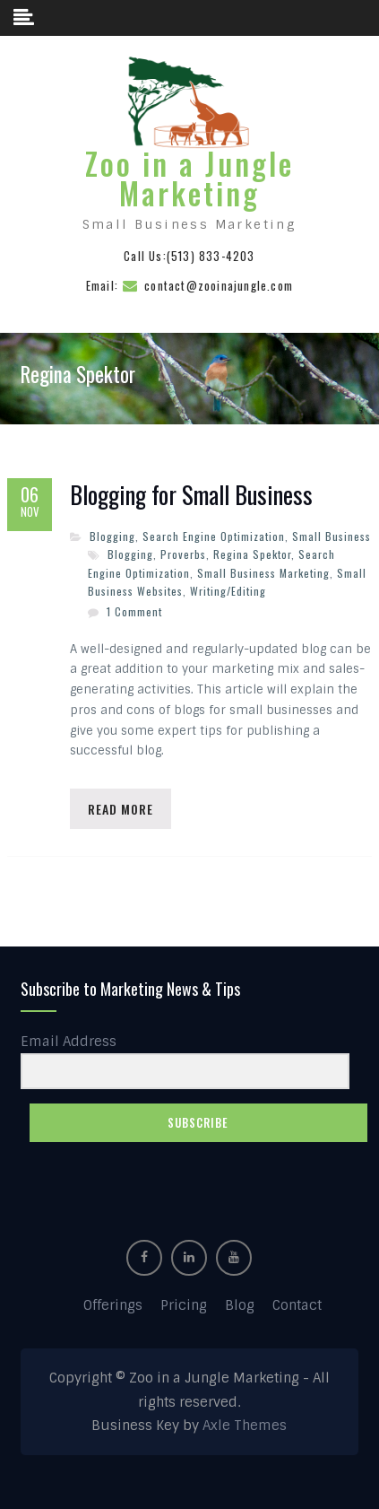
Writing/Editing (228, 590)
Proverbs (183, 554)
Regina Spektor (252, 554)
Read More (120, 808)
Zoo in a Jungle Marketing (189, 178)
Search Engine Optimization (213, 536)
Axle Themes (244, 1426)
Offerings (112, 1305)
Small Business (331, 536)
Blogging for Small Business (191, 495)
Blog (239, 1305)
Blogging (112, 536)
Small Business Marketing (263, 572)
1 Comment (134, 611)
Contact (297, 1305)
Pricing (183, 1305)
